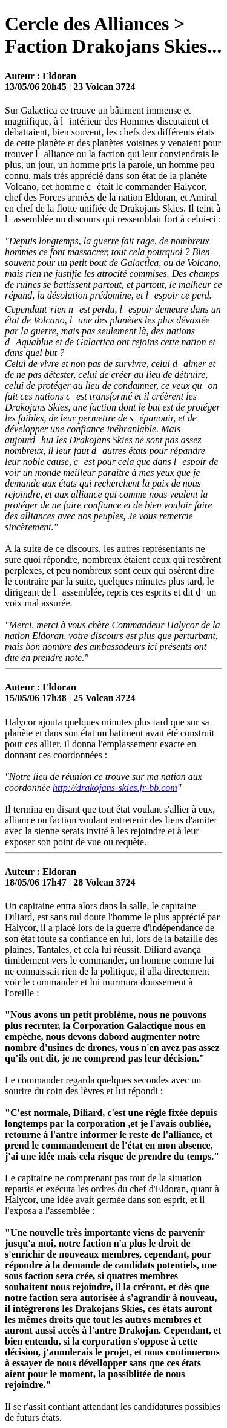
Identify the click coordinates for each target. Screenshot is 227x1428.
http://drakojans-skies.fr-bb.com (115, 787)
